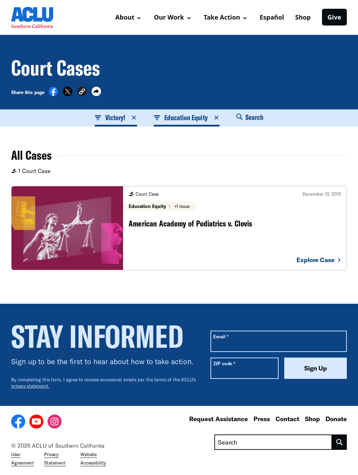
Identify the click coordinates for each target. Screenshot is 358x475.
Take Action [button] (222, 17)
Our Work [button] (169, 17)
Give (334, 17)
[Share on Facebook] (53, 94)
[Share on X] (67, 94)
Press (261, 419)
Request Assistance (218, 419)
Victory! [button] (116, 117)
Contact (287, 419)
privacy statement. (30, 386)
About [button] (125, 17)
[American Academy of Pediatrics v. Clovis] (179, 228)
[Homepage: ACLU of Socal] (35, 17)
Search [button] (250, 117)
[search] (339, 442)
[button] (82, 92)
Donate (336, 419)
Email (220, 336)
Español (272, 17)
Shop (302, 17)
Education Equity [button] (186, 117)
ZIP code (224, 363)
